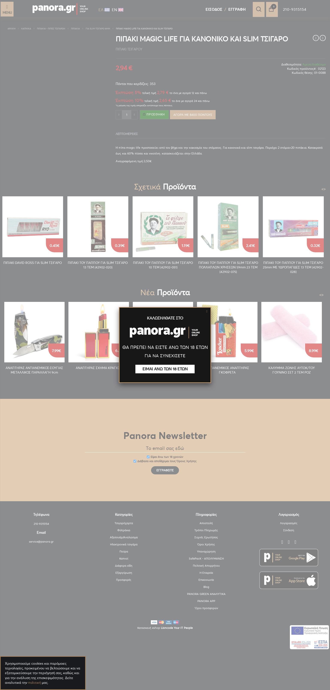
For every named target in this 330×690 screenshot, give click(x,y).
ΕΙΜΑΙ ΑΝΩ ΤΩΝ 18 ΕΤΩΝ (165, 368)
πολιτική (34, 682)
